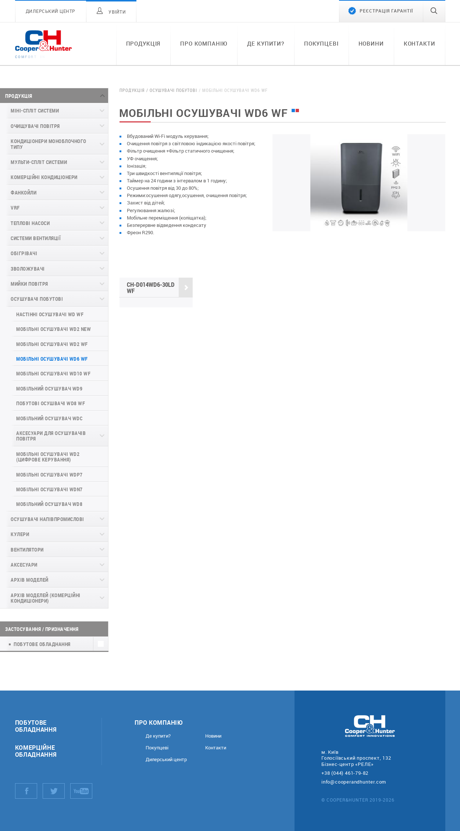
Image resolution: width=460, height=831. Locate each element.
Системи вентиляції (36, 238)
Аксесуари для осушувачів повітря (51, 435)
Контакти (419, 43)
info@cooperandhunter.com (353, 781)
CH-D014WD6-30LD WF (160, 288)
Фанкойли (23, 192)
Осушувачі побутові (37, 298)
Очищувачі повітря (35, 125)
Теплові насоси (30, 223)
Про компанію (203, 43)
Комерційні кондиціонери (44, 177)
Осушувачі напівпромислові (47, 519)
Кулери (20, 534)
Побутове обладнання (36, 726)
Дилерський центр (166, 759)
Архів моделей (30, 579)
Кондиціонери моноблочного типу (48, 144)
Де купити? (265, 43)
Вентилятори (27, 549)
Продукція (143, 43)
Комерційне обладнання (36, 751)
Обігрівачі (24, 253)
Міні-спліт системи (35, 110)
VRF (15, 207)
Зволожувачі (28, 268)
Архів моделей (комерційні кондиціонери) (46, 598)
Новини (371, 43)
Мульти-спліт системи (39, 161)
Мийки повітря (29, 283)
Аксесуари (24, 564)
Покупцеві (321, 43)
